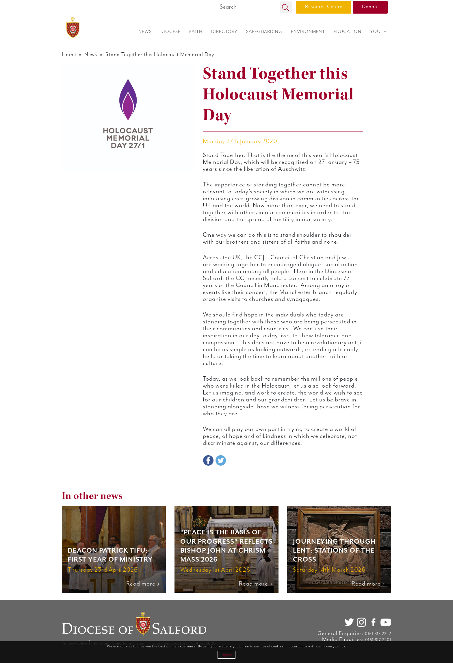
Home (69, 54)
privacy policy (334, 646)
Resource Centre (323, 7)
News (90, 54)
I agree (226, 655)
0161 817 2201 (378, 640)
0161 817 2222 (378, 633)
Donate (370, 7)
